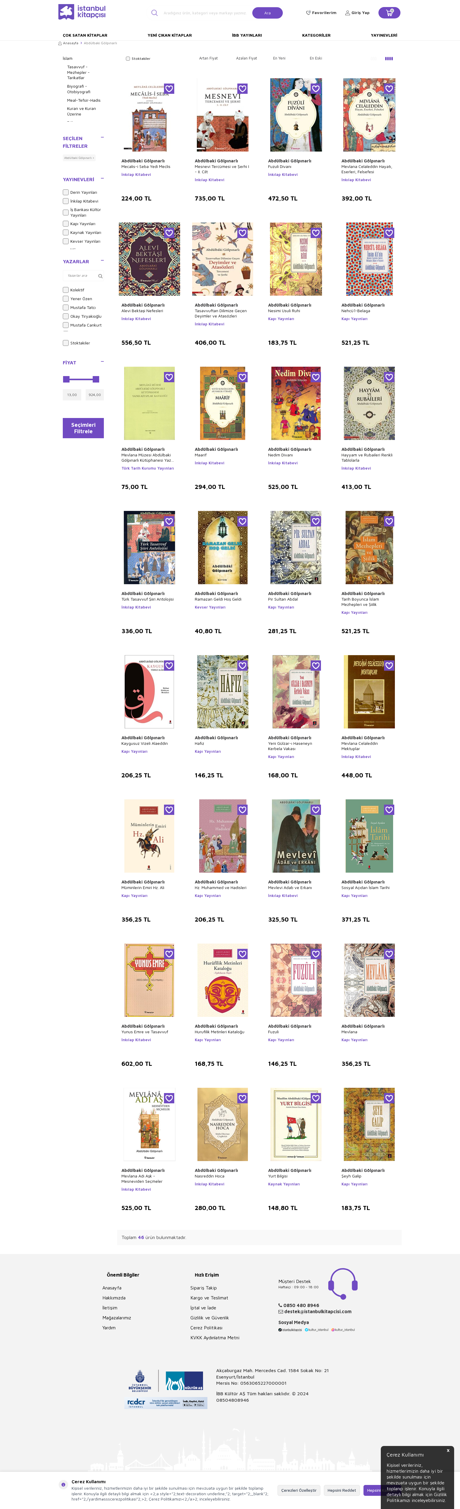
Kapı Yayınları (79, 224)
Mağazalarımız (116, 1317)
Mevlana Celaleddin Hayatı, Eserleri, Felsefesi (366, 169)
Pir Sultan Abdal (283, 599)
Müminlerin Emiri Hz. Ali (142, 887)
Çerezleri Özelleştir (299, 1490)
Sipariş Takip (203, 1287)
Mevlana (349, 1031)
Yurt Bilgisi (278, 1175)
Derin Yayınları (80, 192)
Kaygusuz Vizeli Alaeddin (144, 743)
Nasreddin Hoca (209, 1175)
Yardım (109, 1327)
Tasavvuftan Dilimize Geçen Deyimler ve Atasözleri (221, 313)
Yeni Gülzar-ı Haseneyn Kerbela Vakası (290, 746)
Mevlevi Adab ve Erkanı (290, 887)
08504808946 (232, 1400)
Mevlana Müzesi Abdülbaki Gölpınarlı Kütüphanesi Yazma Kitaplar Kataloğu (149, 457)
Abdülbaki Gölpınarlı (143, 160)
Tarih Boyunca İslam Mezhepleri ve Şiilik (360, 602)
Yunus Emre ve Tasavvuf (144, 1031)
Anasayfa (68, 43)
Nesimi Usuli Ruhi (284, 310)
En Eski (316, 58)
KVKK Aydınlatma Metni (214, 1337)
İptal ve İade (203, 1307)
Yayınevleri (384, 35)
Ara (267, 12)
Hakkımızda (114, 1297)
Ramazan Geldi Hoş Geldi (218, 599)
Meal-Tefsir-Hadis (84, 100)
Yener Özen (77, 299)
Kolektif (73, 290)
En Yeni (279, 58)
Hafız (199, 743)
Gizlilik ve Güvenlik (209, 1317)
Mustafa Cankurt (82, 325)
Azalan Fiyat (246, 58)
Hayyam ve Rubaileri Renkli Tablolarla (367, 457)
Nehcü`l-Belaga (355, 310)
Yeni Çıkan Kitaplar (170, 35)
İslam (67, 58)
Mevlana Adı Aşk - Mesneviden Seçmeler (142, 1178)
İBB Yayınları (247, 35)
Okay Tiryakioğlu (82, 316)
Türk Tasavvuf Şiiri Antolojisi (147, 599)
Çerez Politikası (206, 1327)
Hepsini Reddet (342, 1490)
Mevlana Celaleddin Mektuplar (359, 746)
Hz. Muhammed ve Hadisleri (220, 887)
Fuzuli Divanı (279, 166)
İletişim (109, 1307)
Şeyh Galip (351, 1175)
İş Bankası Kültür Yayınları (82, 212)
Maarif (201, 454)
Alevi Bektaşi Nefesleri (142, 310)
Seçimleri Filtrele (83, 429)
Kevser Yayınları (81, 241)
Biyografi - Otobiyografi (78, 89)
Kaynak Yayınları (82, 232)
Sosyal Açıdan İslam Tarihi (365, 887)
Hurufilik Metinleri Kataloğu (219, 1031)
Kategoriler (316, 35)
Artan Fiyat (208, 58)
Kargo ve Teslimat (209, 1297)
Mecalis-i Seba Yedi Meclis (145, 166)
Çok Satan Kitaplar (85, 35)
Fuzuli (273, 1031)
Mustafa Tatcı (79, 307)
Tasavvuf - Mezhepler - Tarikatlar (78, 72)
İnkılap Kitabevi (80, 201)
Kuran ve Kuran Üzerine (81, 111)
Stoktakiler (76, 343)
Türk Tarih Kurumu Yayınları (147, 468)
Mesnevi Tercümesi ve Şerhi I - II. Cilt (222, 169)
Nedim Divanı (280, 454)
